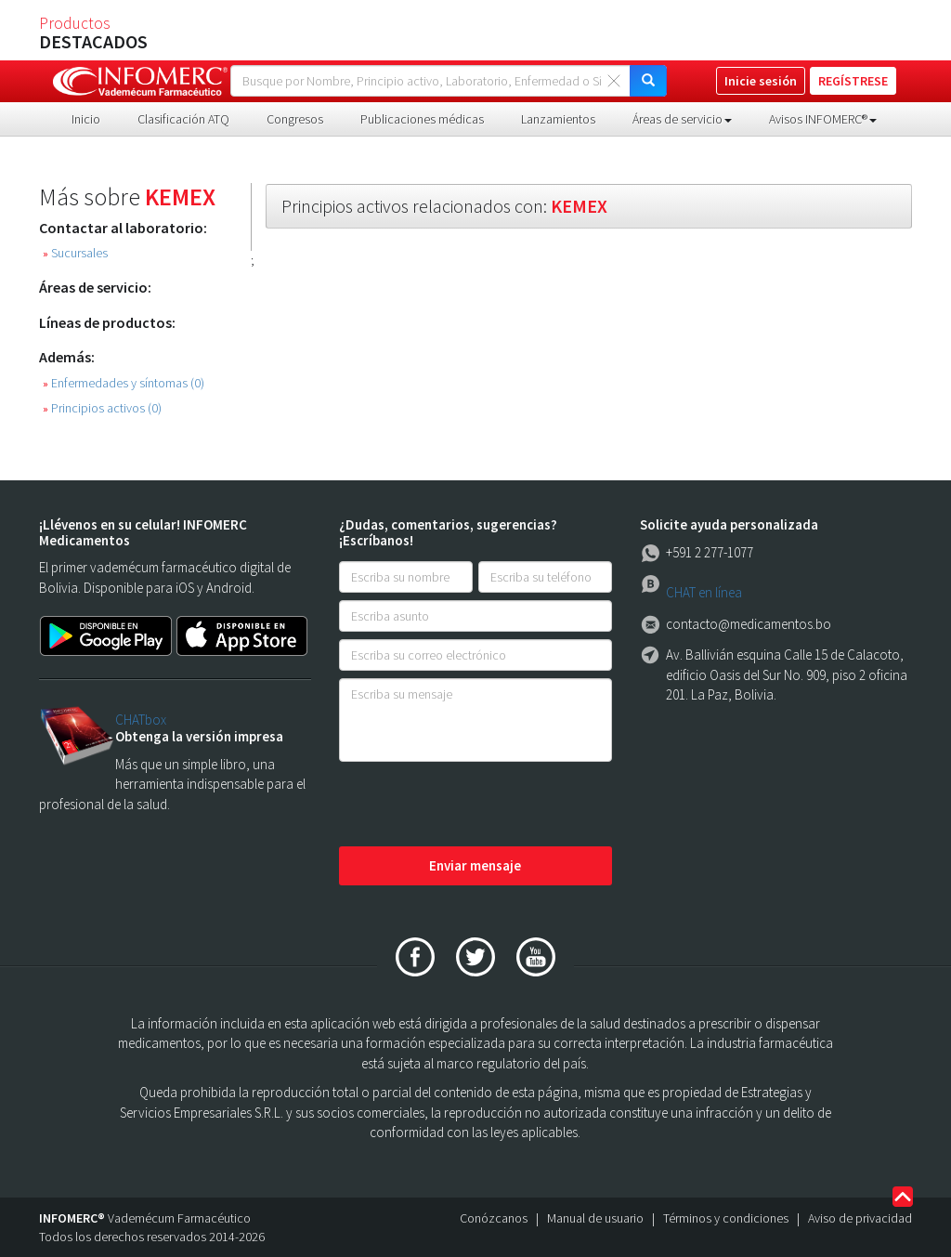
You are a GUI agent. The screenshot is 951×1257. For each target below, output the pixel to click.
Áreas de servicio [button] (682, 119)
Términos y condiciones (725, 1218)
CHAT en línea (704, 592)
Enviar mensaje (475, 865)
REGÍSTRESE (853, 80)
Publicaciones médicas (422, 119)
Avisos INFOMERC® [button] (823, 119)
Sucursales (75, 253)
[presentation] (480, 805)
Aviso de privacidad (860, 1218)
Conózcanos (494, 1218)
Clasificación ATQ (183, 119)
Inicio (86, 119)
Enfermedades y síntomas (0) (123, 383)
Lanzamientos (558, 119)
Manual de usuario (595, 1218)
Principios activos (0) (102, 408)
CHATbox (140, 719)
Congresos (295, 119)
